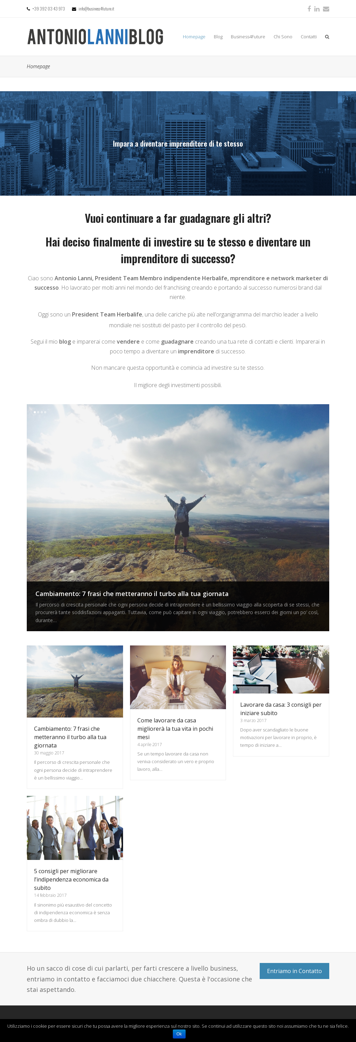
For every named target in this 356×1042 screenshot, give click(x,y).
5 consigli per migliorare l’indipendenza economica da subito (71, 879)
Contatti (309, 36)
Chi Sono (283, 36)
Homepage (194, 36)
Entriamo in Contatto (294, 971)
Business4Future (248, 36)
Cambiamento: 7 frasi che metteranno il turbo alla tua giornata (132, 593)
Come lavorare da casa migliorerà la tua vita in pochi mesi (175, 728)
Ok (179, 1034)
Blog (218, 36)
